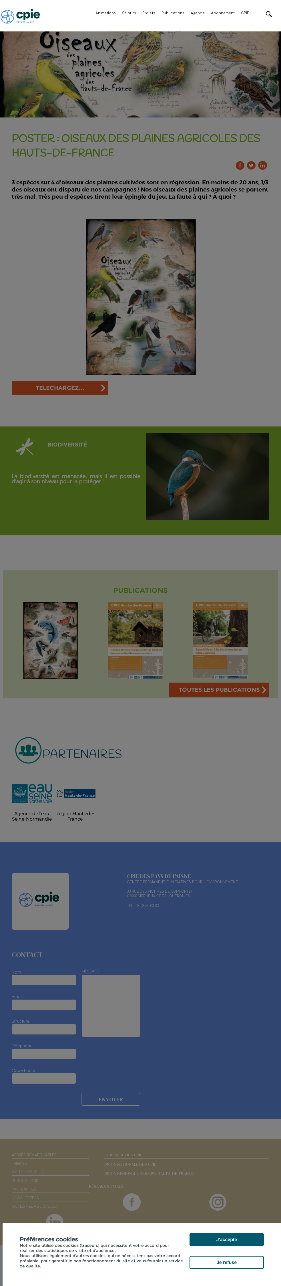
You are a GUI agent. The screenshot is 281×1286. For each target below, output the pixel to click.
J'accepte (226, 1239)
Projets (148, 12)
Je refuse (227, 1262)
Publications (173, 12)
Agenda (198, 12)
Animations (105, 12)
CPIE (245, 12)
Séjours (129, 12)
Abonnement (223, 12)
